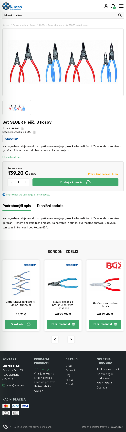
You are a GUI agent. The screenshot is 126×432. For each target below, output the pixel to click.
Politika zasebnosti (108, 369)
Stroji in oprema (43, 377)
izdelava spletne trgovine (95, 427)
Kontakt (70, 384)
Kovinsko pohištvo (44, 382)
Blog (68, 375)
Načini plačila (104, 383)
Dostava (102, 387)
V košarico (21, 324)
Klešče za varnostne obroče (105, 305)
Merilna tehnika (43, 386)
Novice (69, 379)
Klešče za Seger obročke (50, 25)
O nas (68, 365)
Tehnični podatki (50, 206)
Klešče (32, 25)
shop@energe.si (16, 385)
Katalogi (70, 370)
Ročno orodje (19, 25)
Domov (5, 25)
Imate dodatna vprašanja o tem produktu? (27, 194)
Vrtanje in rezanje (44, 373)
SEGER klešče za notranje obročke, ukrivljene (63, 305)
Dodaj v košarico (75, 182)
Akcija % (38, 390)
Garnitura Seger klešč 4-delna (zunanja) (21, 303)
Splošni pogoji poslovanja (105, 376)
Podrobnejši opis (11, 157)
